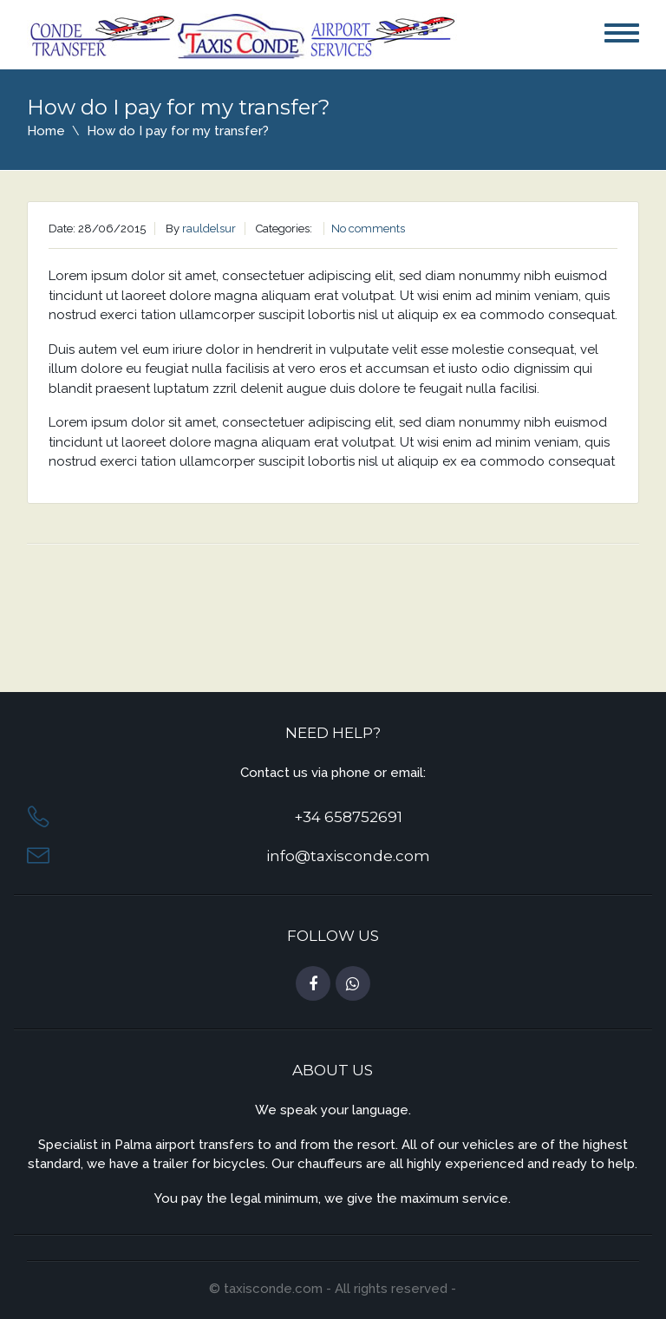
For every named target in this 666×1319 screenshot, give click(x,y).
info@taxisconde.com (348, 856)
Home (46, 131)
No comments (368, 228)
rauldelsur (209, 228)
